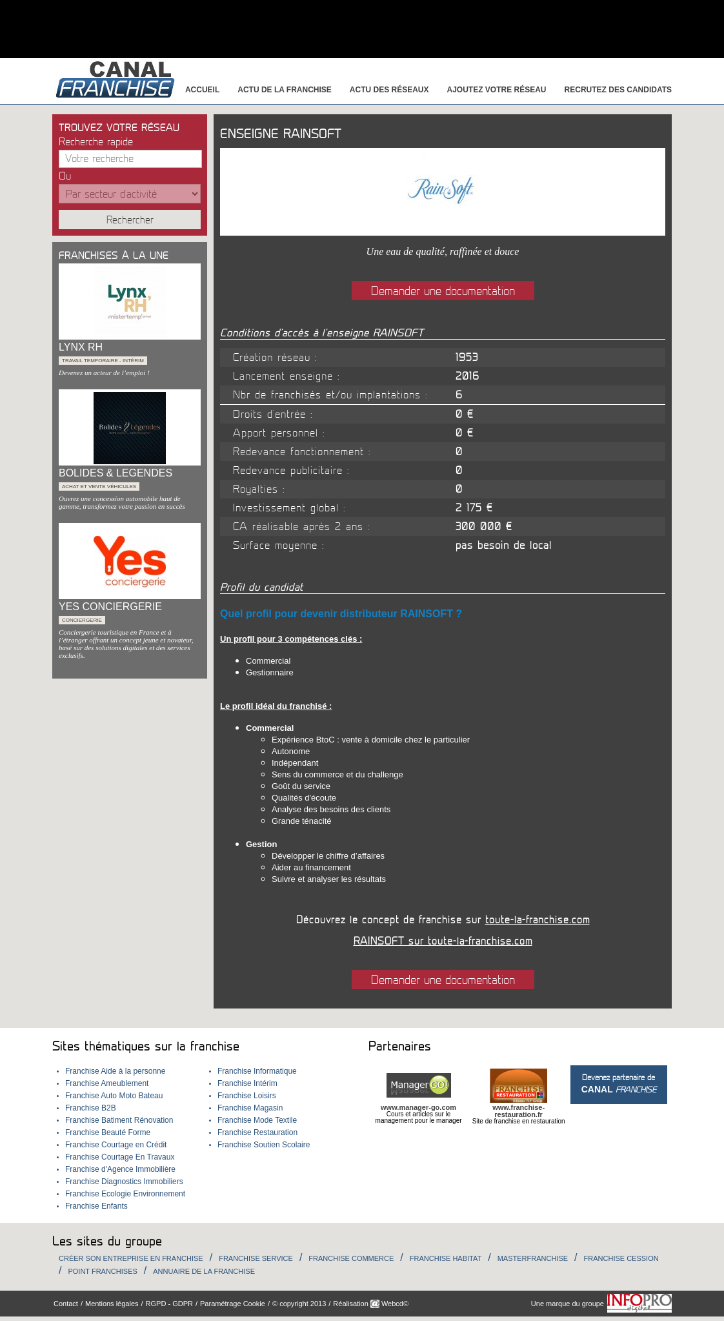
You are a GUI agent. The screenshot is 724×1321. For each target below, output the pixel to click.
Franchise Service (256, 1258)
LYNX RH (81, 347)
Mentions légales (112, 1303)
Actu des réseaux (389, 89)
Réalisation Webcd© (370, 1303)
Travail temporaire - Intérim (103, 361)
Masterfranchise (533, 1258)
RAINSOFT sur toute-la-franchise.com (443, 941)
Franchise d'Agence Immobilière (120, 1169)
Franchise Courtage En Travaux (119, 1157)
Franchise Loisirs (246, 1095)
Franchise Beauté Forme (107, 1132)
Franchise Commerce (351, 1258)
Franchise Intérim (247, 1083)
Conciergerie (82, 620)
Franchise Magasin (250, 1107)
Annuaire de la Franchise (204, 1271)
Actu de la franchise (284, 89)
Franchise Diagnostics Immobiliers (124, 1181)
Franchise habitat (445, 1258)
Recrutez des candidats (618, 89)
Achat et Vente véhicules (99, 486)
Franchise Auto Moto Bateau (114, 1095)
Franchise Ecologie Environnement (125, 1193)
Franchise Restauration (257, 1132)
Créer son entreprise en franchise (131, 1258)
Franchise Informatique (257, 1071)
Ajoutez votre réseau (497, 89)
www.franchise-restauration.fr (518, 1110)
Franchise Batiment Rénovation (119, 1120)
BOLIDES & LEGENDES (115, 472)
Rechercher (130, 220)
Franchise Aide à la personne (115, 1071)
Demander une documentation (443, 291)
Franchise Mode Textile (257, 1120)
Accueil (202, 89)
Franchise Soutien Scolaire (263, 1144)
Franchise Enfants (96, 1206)
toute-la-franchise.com (537, 920)
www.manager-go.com (418, 1107)
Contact (66, 1303)
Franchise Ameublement (106, 1083)
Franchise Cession (621, 1258)
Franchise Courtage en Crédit (115, 1144)
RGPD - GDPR (169, 1303)
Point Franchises (102, 1271)
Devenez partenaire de (618, 1083)
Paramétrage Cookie (232, 1303)
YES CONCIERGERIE (110, 606)
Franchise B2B (90, 1107)
